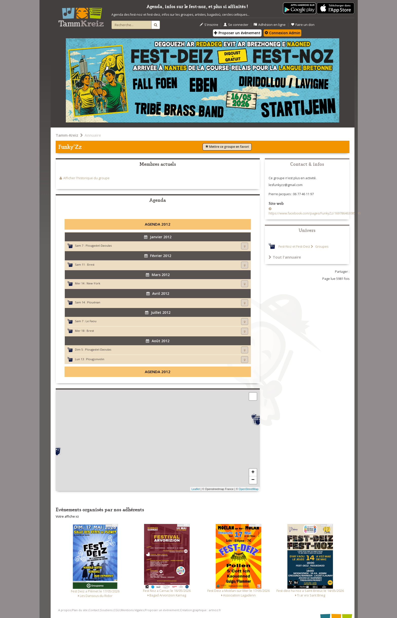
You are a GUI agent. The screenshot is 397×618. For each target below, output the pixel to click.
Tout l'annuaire (285, 257)
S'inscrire (209, 25)
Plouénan (93, 302)
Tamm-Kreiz (67, 135)
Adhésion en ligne (270, 25)
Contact (94, 610)
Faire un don (302, 25)
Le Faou (91, 321)
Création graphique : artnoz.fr (200, 610)
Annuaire (93, 135)
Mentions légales (132, 610)
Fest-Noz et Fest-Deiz (294, 246)
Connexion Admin (282, 32)
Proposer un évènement (237, 32)
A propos (64, 610)
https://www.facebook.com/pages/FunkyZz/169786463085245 (315, 213)
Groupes (321, 246)
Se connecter (236, 25)
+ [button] (252, 472)
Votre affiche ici (67, 516)
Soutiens (106, 610)
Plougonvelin (95, 359)
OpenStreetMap (249, 488)
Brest (90, 264)
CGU (117, 610)
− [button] (252, 480)
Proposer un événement (162, 610)
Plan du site (80, 610)
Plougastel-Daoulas (99, 245)
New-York (93, 283)
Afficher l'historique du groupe (86, 178)
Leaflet (195, 488)
